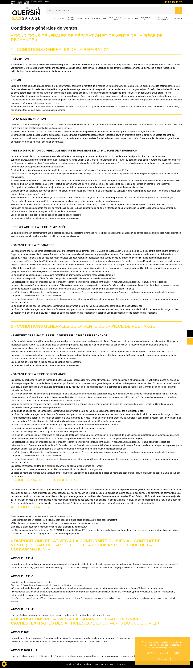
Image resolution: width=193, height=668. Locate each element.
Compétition (131, 19)
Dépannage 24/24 (115, 19)
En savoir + (151, 653)
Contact (177, 19)
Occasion (58, 19)
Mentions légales (73, 664)
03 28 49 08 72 (173, 2)
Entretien (83, 19)
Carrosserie (99, 19)
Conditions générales (92, 664)
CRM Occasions (111, 664)
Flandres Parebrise (162, 19)
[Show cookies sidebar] (4, 664)
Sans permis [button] (71, 19)
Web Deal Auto (146, 19)
